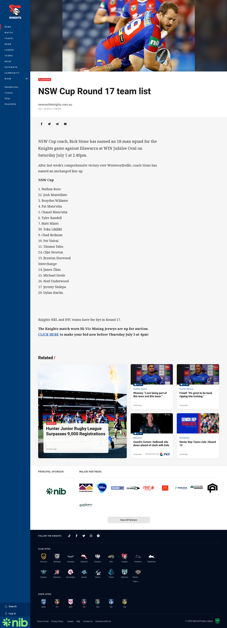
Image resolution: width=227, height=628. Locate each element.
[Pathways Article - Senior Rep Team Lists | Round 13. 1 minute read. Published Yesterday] (198, 435)
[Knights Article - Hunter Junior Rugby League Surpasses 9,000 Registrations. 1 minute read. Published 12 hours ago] (82, 411)
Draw (8, 44)
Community (12, 73)
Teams (9, 55)
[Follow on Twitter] (83, 536)
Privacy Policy (57, 621)
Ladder (9, 50)
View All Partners (128, 519)
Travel (9, 38)
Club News (44, 80)
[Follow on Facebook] (76, 536)
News (8, 27)
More (16, 78)
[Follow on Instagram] (91, 536)
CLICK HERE (48, 334)
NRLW (8, 61)
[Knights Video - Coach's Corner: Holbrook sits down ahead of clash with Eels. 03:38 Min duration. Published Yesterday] (152, 435)
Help (78, 621)
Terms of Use (43, 621)
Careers (70, 621)
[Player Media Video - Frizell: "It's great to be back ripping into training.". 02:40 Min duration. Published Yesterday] (198, 386)
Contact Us (88, 621)
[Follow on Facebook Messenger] (98, 536)
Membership (11, 86)
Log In (10, 613)
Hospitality (10, 103)
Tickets (9, 92)
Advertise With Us (103, 621)
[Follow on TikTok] (69, 536)
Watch (9, 32)
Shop (7, 98)
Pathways (11, 67)
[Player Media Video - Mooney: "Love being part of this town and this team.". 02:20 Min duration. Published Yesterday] (152, 386)
